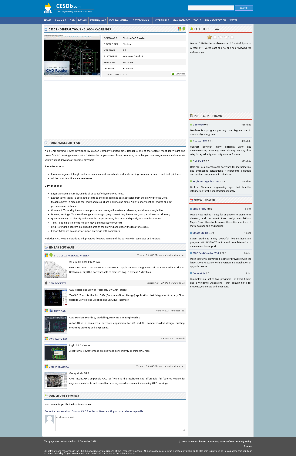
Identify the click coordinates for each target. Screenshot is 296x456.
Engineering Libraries (206, 181)
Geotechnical (142, 20)
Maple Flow (199, 208)
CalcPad (198, 161)
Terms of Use (227, 441)
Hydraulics (161, 20)
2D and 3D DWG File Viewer (85, 261)
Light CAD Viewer (79, 345)
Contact (248, 446)
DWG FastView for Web (206, 253)
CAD (72, 20)
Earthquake (98, 20)
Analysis (60, 20)
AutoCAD (60, 311)
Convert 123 (200, 140)
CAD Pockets (57, 283)
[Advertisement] (115, 109)
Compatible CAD (79, 373)
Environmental (119, 20)
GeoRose (198, 124)
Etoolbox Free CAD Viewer (71, 255)
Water (233, 20)
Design (82, 20)
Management (181, 20)
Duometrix (199, 273)
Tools (197, 20)
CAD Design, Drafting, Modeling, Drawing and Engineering (104, 317)
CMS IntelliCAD (59, 366)
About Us (213, 441)
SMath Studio (200, 232)
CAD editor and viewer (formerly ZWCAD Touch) (98, 289)
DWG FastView (58, 338)
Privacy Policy (243, 441)
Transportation (215, 20)
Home (47, 20)
